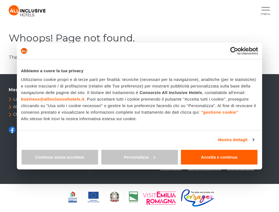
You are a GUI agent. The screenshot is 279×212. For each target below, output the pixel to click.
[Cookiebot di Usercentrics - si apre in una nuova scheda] (234, 51)
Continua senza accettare (59, 157)
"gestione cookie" (219, 112)
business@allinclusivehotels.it (52, 98)
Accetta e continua (219, 157)
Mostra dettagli (232, 139)
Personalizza (139, 157)
